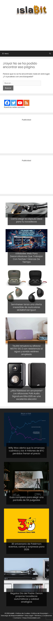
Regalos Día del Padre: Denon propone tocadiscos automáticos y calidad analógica (26, 597)
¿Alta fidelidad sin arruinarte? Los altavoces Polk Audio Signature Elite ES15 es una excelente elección (26, 395)
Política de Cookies (23, 613)
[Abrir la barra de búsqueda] (50, 54)
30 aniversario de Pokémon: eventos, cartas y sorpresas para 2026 (26, 546)
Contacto (17, 618)
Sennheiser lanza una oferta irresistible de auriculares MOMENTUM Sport (26, 307)
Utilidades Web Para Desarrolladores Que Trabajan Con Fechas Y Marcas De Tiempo (26, 257)
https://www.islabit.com (31, 618)
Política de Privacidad (39, 613)
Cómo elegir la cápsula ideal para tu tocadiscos (26, 220)
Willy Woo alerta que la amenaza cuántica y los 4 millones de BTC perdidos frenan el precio (26, 450)
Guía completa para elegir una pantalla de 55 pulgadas (26, 499)
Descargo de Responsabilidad (12, 615)
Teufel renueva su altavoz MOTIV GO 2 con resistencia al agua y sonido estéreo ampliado (26, 350)
